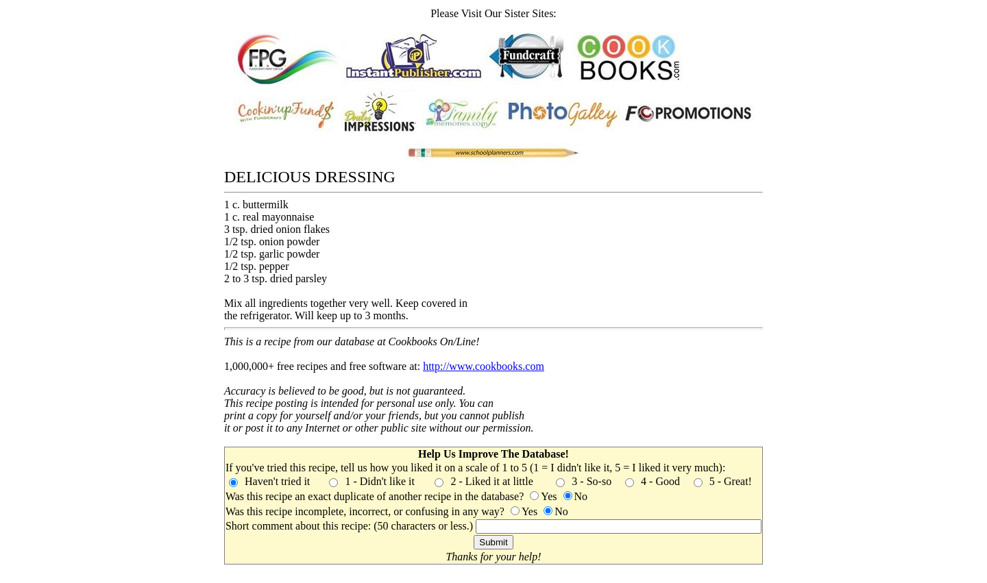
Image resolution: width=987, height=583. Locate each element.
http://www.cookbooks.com (483, 366)
